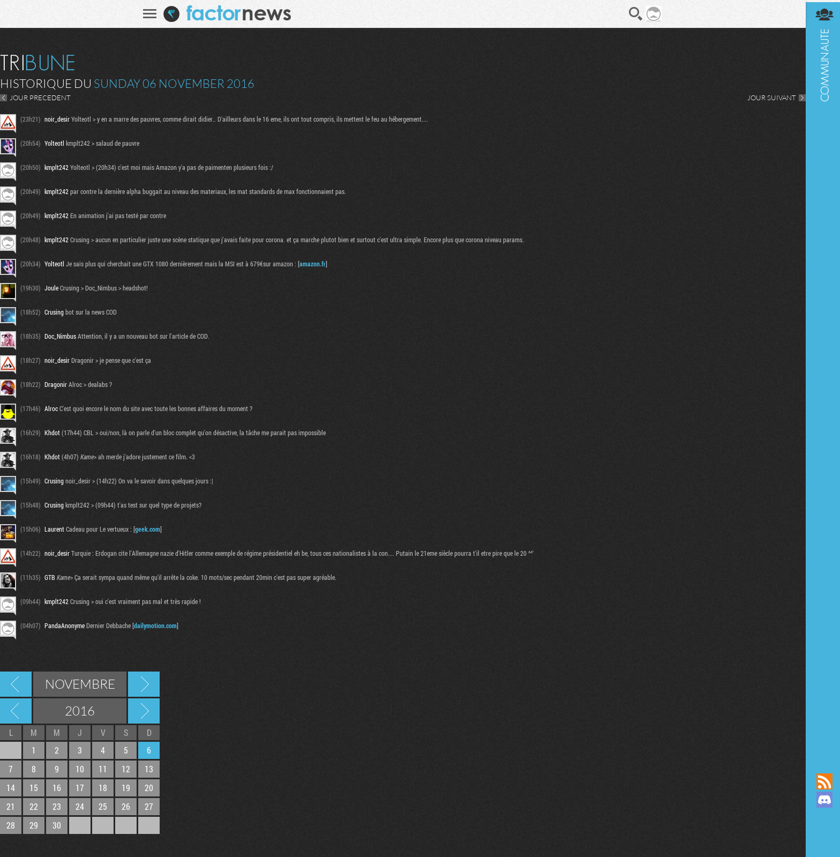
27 (149, 806)
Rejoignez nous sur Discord (821, 800)
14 (10, 787)
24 (80, 806)
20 (149, 787)
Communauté (821, 376)
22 (33, 806)
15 (33, 787)
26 (126, 806)
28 (10, 825)
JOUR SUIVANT (768, 97)
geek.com (147, 529)
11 (103, 768)
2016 (80, 711)
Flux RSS (821, 781)
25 (103, 806)
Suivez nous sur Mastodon (821, 818)
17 (80, 787)
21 (10, 806)
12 (126, 768)
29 (33, 825)
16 (56, 787)
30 (56, 825)
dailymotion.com (155, 625)
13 (149, 768)
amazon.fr (312, 263)
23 (56, 806)
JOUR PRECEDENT (40, 97)
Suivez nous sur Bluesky (821, 836)
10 (80, 768)
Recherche (634, 14)
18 (103, 787)
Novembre (80, 684)
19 (126, 787)
